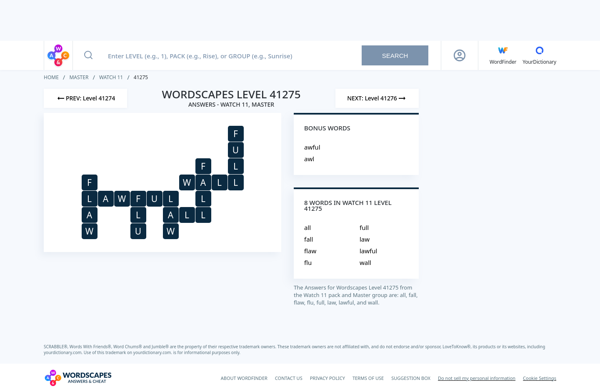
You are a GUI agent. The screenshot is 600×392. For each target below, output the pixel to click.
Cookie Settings (539, 378)
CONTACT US (288, 378)
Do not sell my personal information (476, 378)
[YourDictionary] (539, 55)
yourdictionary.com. (64, 352)
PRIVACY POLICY (327, 378)
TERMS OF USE (368, 378)
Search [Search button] (395, 55)
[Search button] (88, 55)
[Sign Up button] (460, 55)
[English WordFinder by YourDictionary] (503, 55)
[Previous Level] (85, 98)
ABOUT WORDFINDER (244, 378)
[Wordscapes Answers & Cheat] (78, 378)
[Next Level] (377, 98)
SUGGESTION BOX (410, 378)
